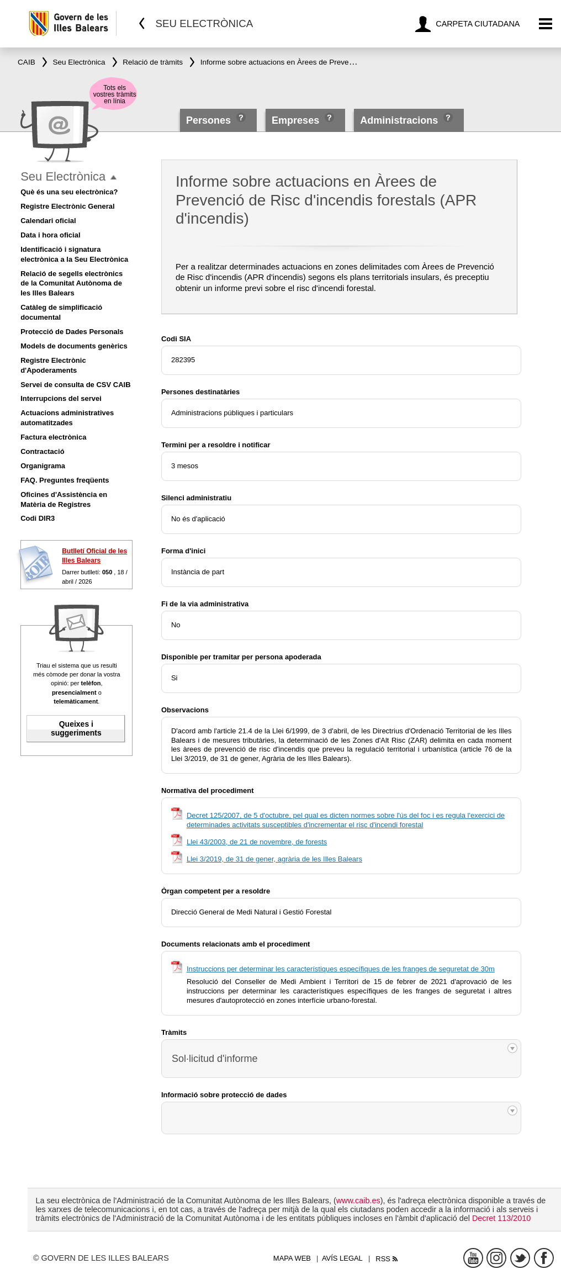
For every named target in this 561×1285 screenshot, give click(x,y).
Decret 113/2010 (501, 1218)
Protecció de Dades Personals (71, 331)
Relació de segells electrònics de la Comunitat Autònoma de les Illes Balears (71, 283)
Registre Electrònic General (67, 206)
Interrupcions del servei (61, 398)
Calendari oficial (48, 220)
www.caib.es (358, 1200)
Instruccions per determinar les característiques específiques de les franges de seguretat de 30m (341, 969)
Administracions (399, 120)
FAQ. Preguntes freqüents (64, 480)
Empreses (295, 120)
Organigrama (42, 466)
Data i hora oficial (50, 235)
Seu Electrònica (62, 176)
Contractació (42, 451)
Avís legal (342, 1258)
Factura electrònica (53, 437)
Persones (210, 120)
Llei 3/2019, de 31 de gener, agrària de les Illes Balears (274, 859)
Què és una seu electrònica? (69, 192)
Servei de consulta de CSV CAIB (75, 384)
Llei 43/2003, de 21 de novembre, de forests (257, 842)
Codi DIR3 (37, 518)
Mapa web (292, 1258)
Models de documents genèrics (74, 346)
